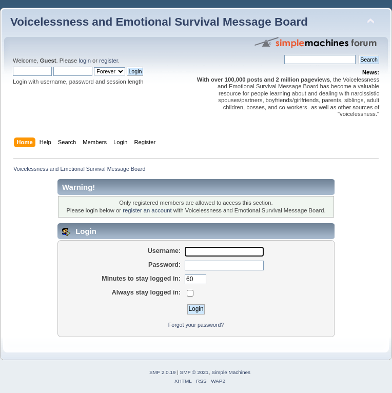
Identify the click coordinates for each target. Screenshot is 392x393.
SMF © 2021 (194, 372)
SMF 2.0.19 (162, 372)
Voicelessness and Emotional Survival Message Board (159, 21)
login (85, 60)
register (108, 60)
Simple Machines (230, 372)
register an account (147, 210)
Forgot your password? (196, 325)
